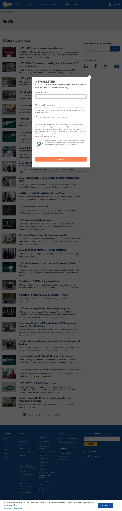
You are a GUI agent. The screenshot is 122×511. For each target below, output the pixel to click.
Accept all (105, 505)
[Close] (89, 77)
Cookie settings (18, 508)
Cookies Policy (7, 508)
